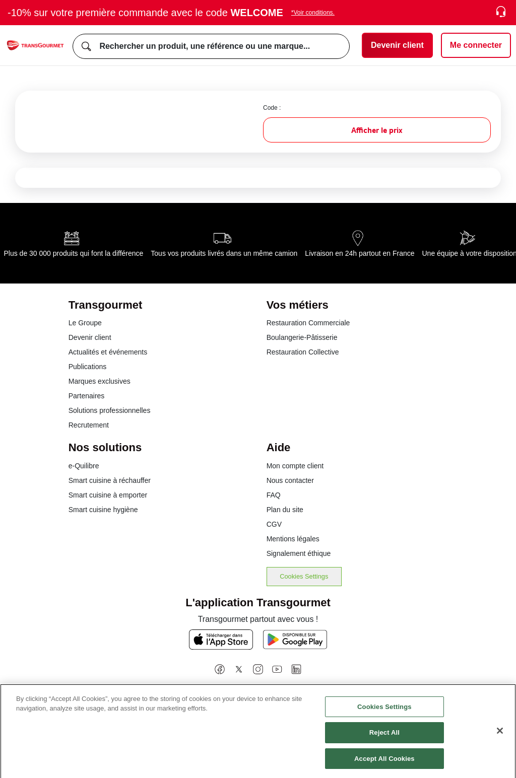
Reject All (384, 739)
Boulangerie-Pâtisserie (302, 337)
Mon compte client (295, 466)
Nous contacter (290, 480)
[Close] (500, 737)
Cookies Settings (304, 576)
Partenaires (87, 396)
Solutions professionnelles (110, 410)
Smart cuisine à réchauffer (110, 480)
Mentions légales (293, 539)
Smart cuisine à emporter (108, 495)
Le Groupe (85, 323)
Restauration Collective (303, 352)
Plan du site (285, 510)
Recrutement (89, 425)
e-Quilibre (84, 466)
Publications (88, 367)
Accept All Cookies (384, 765)
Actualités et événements (108, 352)
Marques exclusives (100, 381)
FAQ (274, 495)
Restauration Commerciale (308, 323)
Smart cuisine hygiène (103, 510)
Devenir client (90, 337)
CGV (274, 524)
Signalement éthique (299, 553)
